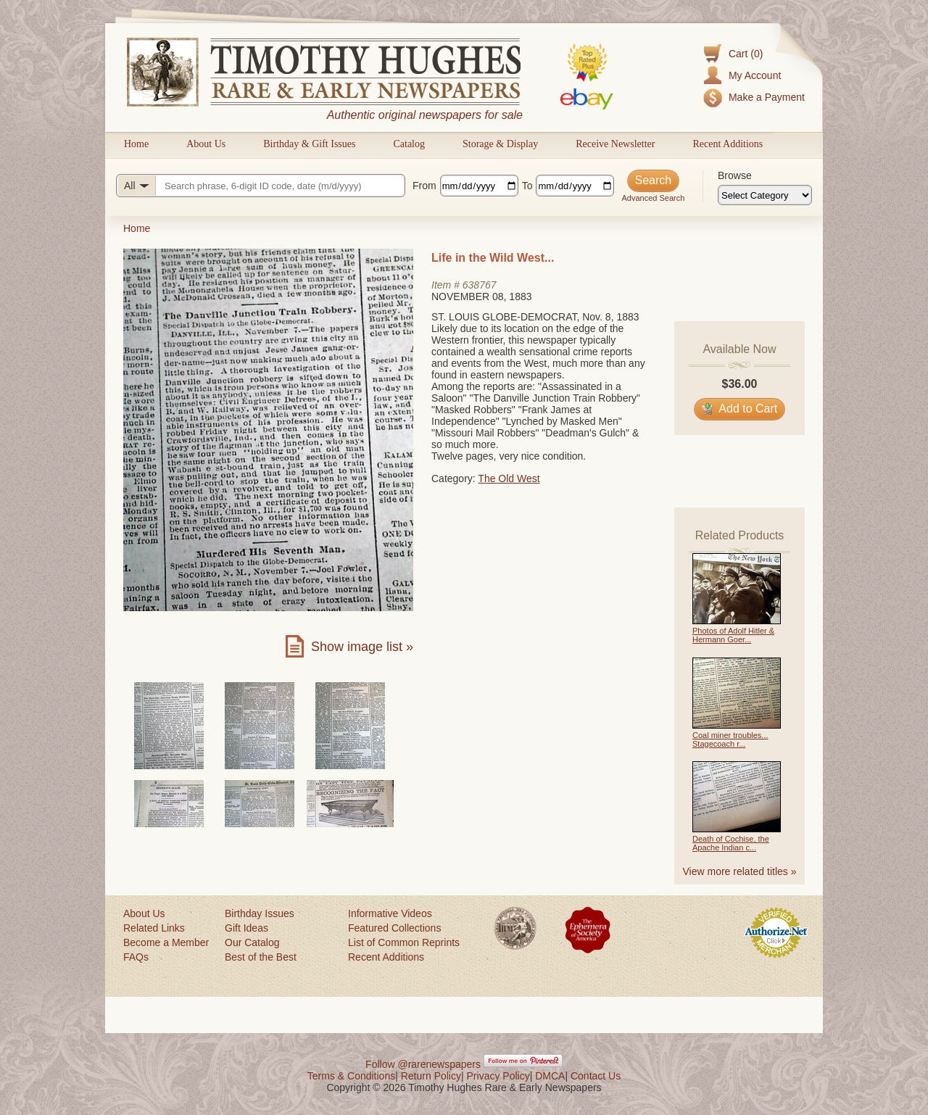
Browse (735, 175)
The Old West (508, 478)
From (424, 185)
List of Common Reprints (404, 942)
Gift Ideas (246, 928)
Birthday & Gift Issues (309, 143)
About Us (205, 143)
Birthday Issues (259, 913)
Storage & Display (500, 143)
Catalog (409, 143)
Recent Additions (727, 143)
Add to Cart (740, 408)
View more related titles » (740, 871)
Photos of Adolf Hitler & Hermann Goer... (733, 635)
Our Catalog (252, 942)
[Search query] (260, 185)
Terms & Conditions (351, 1076)
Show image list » (362, 646)
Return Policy (431, 1076)
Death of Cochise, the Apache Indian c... (730, 843)
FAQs (136, 957)
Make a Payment (767, 97)
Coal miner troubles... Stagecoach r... (730, 739)
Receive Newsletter (615, 143)
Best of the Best (261, 957)
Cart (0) (746, 53)
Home (136, 143)
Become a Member (166, 942)
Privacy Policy (498, 1076)
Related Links (154, 928)
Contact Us (596, 1076)
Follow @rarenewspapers (423, 1064)
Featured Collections (394, 928)
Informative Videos (390, 913)
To (527, 185)
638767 (480, 285)
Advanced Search (652, 198)
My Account (755, 75)
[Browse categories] (765, 195)
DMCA (550, 1076)
